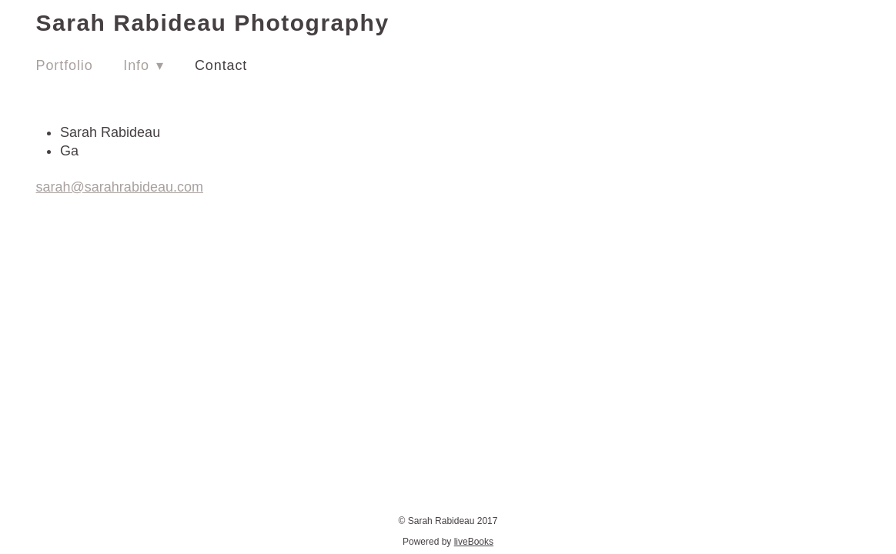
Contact (221, 65)
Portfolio (64, 65)
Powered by (448, 541)
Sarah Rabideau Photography (212, 22)
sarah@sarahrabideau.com (119, 187)
